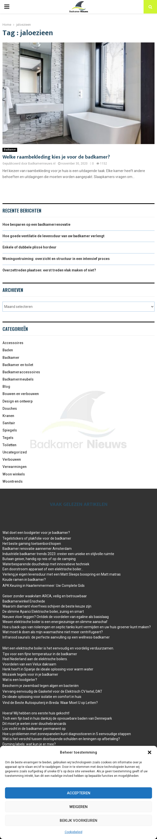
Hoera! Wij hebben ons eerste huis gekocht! (35, 713)
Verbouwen (11, 459)
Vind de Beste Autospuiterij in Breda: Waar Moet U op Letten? (50, 703)
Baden (7, 350)
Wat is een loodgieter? (19, 680)
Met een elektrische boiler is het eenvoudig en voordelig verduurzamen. (58, 648)
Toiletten (9, 445)
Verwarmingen (14, 467)
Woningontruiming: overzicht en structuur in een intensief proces (56, 259)
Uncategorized (14, 452)
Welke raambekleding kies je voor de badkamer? (56, 157)
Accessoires (12, 343)
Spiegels (9, 430)
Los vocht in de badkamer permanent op (34, 729)
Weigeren (78, 807)
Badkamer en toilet (17, 365)
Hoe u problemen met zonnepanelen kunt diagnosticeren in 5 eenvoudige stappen (66, 734)
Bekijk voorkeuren (78, 820)
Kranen (8, 416)
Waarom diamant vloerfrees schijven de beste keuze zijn (46, 606)
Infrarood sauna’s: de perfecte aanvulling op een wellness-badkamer (56, 637)
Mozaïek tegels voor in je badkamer (30, 674)
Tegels (7, 438)
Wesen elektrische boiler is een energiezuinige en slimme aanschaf (54, 622)
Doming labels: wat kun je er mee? (29, 744)
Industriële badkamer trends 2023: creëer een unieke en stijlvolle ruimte (58, 554)
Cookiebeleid (73, 832)
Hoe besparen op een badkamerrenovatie (36, 224)
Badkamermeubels (18, 379)
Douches (9, 409)
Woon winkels (13, 474)
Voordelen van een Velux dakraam (29, 664)
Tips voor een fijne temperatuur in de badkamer (39, 654)
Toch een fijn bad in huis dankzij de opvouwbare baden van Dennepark (57, 718)
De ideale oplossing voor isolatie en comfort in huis (41, 697)
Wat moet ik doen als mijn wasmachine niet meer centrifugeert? (52, 632)
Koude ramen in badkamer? (24, 580)
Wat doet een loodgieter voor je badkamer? (36, 533)
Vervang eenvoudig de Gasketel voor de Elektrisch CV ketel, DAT (52, 691)
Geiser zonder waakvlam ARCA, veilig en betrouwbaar (44, 596)
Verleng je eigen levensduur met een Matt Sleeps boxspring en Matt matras (61, 574)
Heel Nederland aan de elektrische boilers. (35, 659)
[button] (149, 752)
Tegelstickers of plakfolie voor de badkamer (36, 538)
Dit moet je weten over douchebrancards (34, 724)
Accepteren (78, 793)
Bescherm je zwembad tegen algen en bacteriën (40, 686)
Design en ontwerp (17, 401)
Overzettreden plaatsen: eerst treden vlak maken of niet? (49, 270)
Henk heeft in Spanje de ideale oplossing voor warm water (47, 669)
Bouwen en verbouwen (20, 394)
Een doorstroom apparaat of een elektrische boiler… (42, 569)
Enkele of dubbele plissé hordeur (29, 247)
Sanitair (8, 423)
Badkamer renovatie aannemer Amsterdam (37, 549)
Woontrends (12, 481)
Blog (6, 387)
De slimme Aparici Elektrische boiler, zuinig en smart (43, 612)
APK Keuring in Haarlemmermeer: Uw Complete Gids (43, 586)
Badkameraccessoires (21, 372)
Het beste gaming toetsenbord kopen (31, 544)
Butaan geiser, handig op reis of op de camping (39, 559)
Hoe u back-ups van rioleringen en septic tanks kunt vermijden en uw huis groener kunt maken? (76, 627)
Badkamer (10, 149)
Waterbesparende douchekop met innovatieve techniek (45, 564)
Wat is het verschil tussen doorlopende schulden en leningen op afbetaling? (61, 739)
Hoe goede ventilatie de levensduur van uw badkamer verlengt (53, 236)
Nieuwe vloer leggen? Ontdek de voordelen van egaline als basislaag (55, 617)
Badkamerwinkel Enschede (23, 601)
